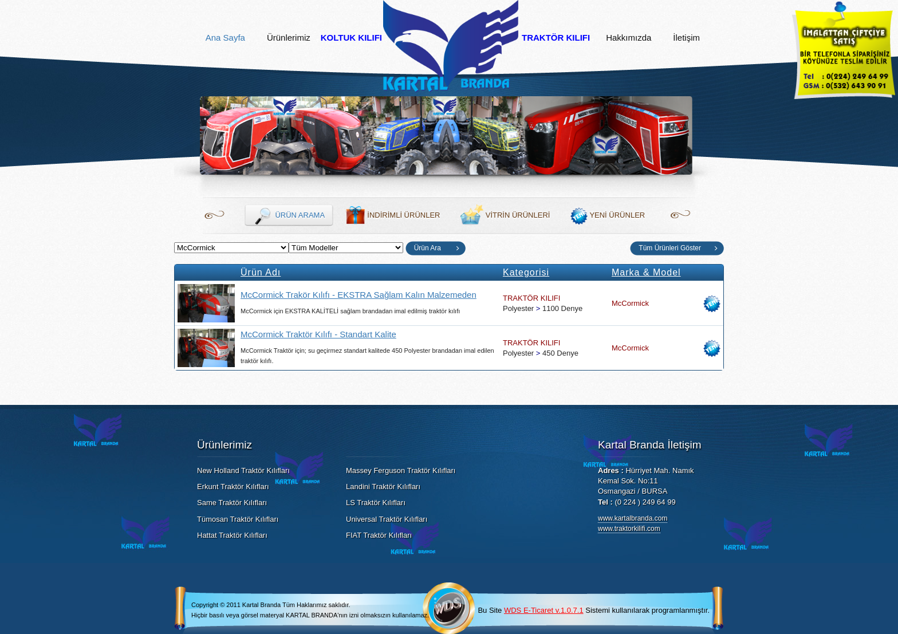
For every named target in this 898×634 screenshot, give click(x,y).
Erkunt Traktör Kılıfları (233, 486)
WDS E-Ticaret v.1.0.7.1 (544, 610)
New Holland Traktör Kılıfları (243, 470)
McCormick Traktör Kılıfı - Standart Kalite (318, 334)
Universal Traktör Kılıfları (386, 519)
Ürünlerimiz (288, 37)
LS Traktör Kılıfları (375, 502)
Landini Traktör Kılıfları (383, 486)
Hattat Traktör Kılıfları (232, 535)
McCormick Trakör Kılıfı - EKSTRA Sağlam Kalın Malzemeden (358, 295)
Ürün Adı (261, 272)
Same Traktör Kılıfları (232, 502)
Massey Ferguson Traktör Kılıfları (400, 470)
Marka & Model (646, 272)
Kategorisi (526, 272)
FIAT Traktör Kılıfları (379, 535)
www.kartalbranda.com (632, 518)
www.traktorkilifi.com (629, 529)
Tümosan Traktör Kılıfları (237, 519)
